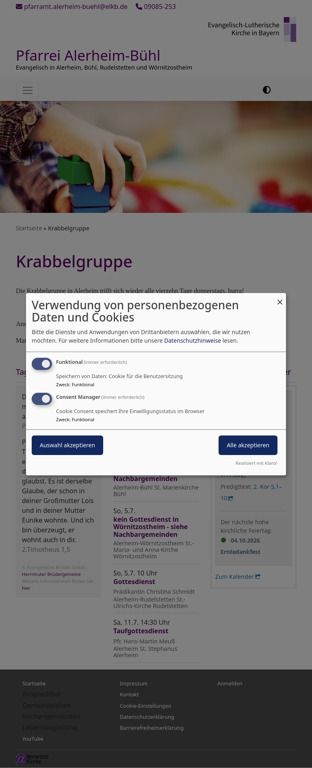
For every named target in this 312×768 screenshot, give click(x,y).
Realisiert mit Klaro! (256, 463)
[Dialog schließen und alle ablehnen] (280, 298)
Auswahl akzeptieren (67, 445)
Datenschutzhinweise (192, 340)
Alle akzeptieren (248, 445)
